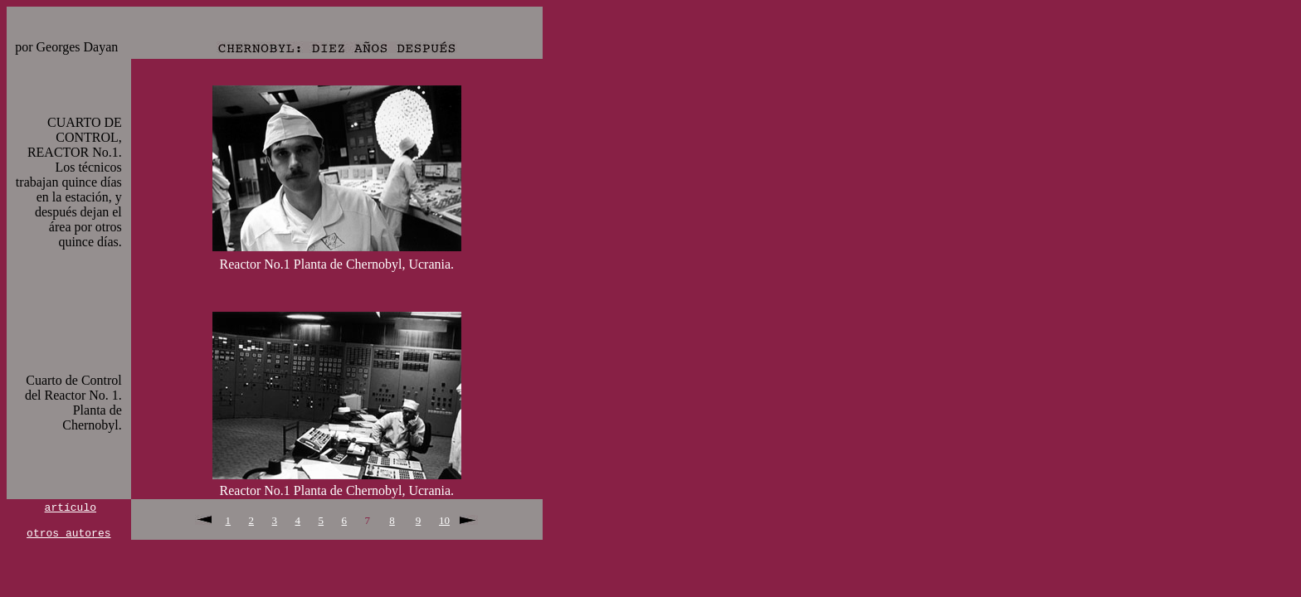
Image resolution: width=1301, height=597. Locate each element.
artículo (70, 506)
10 (444, 521)
